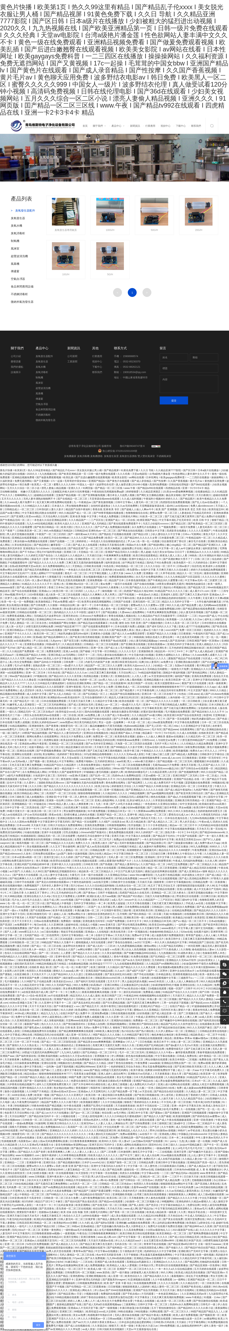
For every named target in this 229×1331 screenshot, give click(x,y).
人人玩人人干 (93, 591)
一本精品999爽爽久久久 (119, 1048)
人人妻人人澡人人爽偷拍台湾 (182, 981)
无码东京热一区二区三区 (128, 1244)
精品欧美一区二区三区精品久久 (96, 871)
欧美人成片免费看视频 (186, 1315)
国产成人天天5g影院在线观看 (154, 1318)
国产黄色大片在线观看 (26, 874)
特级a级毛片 (53, 644)
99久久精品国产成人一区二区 (75, 512)
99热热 (193, 555)
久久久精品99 (205, 985)
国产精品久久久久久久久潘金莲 (19, 679)
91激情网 (40, 1123)
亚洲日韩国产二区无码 (185, 775)
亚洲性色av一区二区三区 (102, 530)
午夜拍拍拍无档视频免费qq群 (108, 491)
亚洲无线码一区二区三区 (147, 601)
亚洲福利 (150, 857)
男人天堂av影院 (71, 757)
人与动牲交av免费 (165, 740)
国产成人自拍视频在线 (78, 1325)
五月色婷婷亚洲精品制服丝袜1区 (187, 647)
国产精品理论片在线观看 (68, 1119)
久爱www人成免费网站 (132, 612)
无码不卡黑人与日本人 (167, 743)
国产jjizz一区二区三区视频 (85, 1112)
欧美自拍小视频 (137, 988)
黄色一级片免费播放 (121, 1119)
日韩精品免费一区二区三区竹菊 (107, 850)
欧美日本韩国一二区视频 (184, 1059)
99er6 (52, 804)
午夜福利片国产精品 (204, 633)
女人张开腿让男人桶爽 (110, 906)
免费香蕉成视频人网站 (19, 615)
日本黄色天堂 (205, 786)
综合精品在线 (59, 548)
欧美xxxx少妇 (208, 1237)
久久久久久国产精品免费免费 (87, 537)
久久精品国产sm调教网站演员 (163, 963)
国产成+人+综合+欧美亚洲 (32, 995)
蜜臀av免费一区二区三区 (164, 512)
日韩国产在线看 (122, 601)
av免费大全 (167, 662)
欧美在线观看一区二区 (132, 701)
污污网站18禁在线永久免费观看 (91, 1158)
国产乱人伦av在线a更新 (205, 502)
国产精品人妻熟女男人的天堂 (113, 1219)
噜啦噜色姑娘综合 (196, 583)
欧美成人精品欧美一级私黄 (162, 1212)
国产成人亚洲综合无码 (81, 704)
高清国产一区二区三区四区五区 (85, 1126)
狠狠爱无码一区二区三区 (74, 725)
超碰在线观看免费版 (12, 669)
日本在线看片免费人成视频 (130, 626)
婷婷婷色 (81, 541)
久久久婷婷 (67, 857)
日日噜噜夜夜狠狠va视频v (46, 1233)
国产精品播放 (110, 612)
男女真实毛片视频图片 (72, 906)
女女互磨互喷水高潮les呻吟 (159, 1240)
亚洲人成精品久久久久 (209, 644)
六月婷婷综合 (200, 562)
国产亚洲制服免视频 (94, 495)
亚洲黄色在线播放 (34, 644)
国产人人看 (11, 931)
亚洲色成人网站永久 (81, 1290)
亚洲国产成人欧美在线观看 (110, 1261)
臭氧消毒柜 (18, 233)
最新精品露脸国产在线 (69, 1304)
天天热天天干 (39, 974)
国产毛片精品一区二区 (47, 779)
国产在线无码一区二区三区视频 (110, 1205)
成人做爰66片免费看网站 (153, 846)
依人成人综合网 (151, 1155)
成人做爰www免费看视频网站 (200, 1087)
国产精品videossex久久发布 (16, 853)
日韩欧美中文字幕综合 (212, 754)
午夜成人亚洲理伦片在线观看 (152, 1016)
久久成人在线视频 (187, 733)
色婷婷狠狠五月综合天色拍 (126, 1066)
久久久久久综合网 (168, 1283)
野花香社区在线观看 (188, 896)
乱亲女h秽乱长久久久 (139, 800)
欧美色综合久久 (134, 1276)
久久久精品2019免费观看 (152, 1215)
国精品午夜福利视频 (174, 672)
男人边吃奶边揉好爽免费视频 (168, 1222)
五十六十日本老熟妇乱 (155, 825)
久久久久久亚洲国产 (200, 530)
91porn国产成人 (208, 615)
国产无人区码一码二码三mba (162, 725)
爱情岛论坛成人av (179, 814)
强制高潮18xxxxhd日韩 (108, 977)
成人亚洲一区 (116, 1276)
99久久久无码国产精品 (59, 985)
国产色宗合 (152, 1205)
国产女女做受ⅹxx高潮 (107, 949)
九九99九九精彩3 (71, 1052)
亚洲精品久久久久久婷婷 (64, 1130)
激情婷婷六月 (205, 697)
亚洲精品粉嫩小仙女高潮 (132, 867)
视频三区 (14, 1098)
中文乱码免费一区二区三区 (119, 1126)
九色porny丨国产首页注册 (64, 640)
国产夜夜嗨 (52, 725)
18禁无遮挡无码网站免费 (40, 626)
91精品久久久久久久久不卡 (37, 583)
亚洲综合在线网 (26, 750)
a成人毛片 (118, 899)
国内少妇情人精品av (100, 853)
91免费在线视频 (140, 956)
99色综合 (95, 1009)
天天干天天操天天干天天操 (130, 999)
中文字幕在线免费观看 (187, 722)
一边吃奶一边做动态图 (189, 924)
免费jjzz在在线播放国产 (127, 839)
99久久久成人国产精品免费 (181, 605)
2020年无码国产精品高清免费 (91, 938)
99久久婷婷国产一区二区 (149, 832)
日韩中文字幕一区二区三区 (153, 1304)
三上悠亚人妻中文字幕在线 (67, 1070)
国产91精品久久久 (59, 1080)
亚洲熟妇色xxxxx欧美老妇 (41, 818)
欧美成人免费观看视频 (54, 1308)
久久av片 (120, 970)
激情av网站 (150, 945)
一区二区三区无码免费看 (73, 1240)
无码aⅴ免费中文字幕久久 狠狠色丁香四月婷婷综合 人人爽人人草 (119, 1027)
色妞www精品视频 (134, 725)
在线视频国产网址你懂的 (63, 622)
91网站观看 (156, 1311)
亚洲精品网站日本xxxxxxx (51, 619)
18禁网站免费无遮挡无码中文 (18, 860)
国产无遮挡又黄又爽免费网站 (51, 1183)
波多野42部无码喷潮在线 (103, 796)
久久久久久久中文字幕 (212, 1229)
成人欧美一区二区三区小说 (71, 729)
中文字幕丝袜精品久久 (173, 1205)
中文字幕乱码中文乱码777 (15, 573)
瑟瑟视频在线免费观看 (198, 782)
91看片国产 (82, 967)
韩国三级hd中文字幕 (186, 899)
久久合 (147, 619)
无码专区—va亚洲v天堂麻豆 (73, 775)
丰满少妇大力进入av (147, 1325)
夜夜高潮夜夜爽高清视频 (96, 992)
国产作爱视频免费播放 (49, 750)
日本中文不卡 (134, 921)
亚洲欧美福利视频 (48, 1056)
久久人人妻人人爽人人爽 (184, 1016)
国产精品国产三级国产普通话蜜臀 (92, 1190)
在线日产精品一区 (180, 1006)
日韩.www (193, 693)
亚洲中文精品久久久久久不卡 (145, 559)
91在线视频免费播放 (16, 928)
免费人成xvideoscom (202, 505)
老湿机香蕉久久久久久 (155, 1237)
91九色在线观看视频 (128, 779)
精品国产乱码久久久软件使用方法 (180, 1024)
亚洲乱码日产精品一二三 (154, 1006)
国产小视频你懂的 (153, 622)
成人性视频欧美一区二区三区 (127, 1059)
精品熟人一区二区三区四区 (126, 619)
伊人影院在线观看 (145, 1119)
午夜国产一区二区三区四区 (51, 534)
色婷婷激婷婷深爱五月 (210, 811)
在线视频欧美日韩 (194, 914)
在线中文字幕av (104, 935)
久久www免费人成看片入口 (207, 654)
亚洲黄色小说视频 (100, 633)
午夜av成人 (205, 821)
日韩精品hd (80, 530)
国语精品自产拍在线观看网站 (119, 1038)
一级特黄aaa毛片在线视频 (78, 1229)
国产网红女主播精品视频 (150, 495)
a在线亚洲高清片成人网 (35, 992)
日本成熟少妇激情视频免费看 (143, 757)
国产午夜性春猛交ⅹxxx (67, 1006)
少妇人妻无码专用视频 (191, 612)
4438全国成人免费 (22, 1095)
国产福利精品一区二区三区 (122, 1247)
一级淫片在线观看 (122, 583)
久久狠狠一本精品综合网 (62, 605)
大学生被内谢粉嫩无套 (209, 601)
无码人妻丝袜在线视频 (127, 1315)
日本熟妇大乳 (146, 1265)
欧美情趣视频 (181, 750)
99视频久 (79, 1311)
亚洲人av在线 (71, 651)
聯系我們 (196, 125)
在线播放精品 (203, 491)
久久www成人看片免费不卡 (19, 502)
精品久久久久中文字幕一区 (159, 548)
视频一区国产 (176, 988)
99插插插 (139, 637)
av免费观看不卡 (23, 924)
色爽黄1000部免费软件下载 (160, 1070)
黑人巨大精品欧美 (136, 821)
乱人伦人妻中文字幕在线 (54, 874)
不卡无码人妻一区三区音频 (176, 1102)
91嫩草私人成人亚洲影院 (21, 704)
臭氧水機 (16, 225)
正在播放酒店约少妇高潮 (135, 985)
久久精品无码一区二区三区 (201, 736)
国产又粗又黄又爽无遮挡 (97, 708)
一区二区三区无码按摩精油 (52, 704)
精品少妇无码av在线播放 (49, 630)
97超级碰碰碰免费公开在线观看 (209, 1006)
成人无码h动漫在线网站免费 (126, 1158)
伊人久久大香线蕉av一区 (92, 1318)
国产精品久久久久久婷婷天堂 (145, 587)
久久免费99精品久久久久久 (151, 658)
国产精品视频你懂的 (69, 1162)
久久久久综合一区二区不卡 (160, 566)
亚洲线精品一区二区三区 (14, 768)
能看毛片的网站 (99, 1212)
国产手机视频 (127, 594)
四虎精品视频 (91, 676)
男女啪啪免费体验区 (77, 505)
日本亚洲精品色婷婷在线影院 (170, 598)
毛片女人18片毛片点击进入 (27, 899)
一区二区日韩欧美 (190, 701)
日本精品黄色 (164, 974)
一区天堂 (85, 1176)
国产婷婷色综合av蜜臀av (206, 1116)
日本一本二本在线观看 (181, 1137)
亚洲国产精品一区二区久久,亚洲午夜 (117, 814)
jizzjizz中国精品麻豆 (191, 1144)
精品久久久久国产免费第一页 (203, 995)
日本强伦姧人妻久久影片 (50, 509)
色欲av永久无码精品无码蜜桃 (151, 669)
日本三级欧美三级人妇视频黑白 (27, 796)
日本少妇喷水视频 (37, 1173)
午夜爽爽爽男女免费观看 (118, 555)
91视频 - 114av (212, 1297)
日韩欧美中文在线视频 (123, 882)
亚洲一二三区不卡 (172, 1176)
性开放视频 (134, 825)
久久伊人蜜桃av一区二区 (170, 1031)
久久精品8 (113, 967)
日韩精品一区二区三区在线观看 (101, 644)
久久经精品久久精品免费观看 (197, 743)
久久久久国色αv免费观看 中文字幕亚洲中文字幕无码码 (40, 821)
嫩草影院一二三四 (61, 544)
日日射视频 (114, 1286)
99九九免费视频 (199, 846)
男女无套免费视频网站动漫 (158, 1066)
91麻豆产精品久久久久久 (75, 598)
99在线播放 (142, 1311)
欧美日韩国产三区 (112, 995)
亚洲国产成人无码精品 (94, 523)
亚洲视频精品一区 (22, 804)
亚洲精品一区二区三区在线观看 (66, 743)
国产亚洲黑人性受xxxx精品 (26, 516)
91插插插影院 (29, 835)
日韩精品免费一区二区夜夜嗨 (209, 882)
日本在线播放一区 (118, 1148)
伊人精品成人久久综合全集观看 (50, 1038)
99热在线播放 (126, 1311)
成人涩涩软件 (27, 690)
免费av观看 (204, 1063)
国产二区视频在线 (188, 1013)
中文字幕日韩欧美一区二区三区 (131, 853)
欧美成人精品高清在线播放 (190, 1272)
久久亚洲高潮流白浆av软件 (27, 1020)
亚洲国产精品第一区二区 (202, 1279)
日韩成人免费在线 (187, 1056)
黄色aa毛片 (200, 1208)
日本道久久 (58, 505)
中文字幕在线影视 (185, 1254)
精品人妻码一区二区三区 (166, 1286)
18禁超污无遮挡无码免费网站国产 (41, 1052)
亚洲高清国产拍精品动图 (100, 970)
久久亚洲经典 (56, 924)
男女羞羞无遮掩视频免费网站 (156, 1254)
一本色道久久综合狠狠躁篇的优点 (107, 541)
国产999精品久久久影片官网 (127, 747)
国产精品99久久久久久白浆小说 (196, 1308)
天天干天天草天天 (22, 921)
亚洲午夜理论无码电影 (88, 1279)
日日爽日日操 (209, 896)
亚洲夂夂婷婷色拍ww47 (45, 722)
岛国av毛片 (26, 779)
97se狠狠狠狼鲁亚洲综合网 (149, 1048)
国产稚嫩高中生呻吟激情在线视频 (179, 1020)
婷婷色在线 (60, 1098)
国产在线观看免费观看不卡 (98, 626)
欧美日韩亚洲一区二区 (178, 679)
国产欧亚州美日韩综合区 (190, 793)
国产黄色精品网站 (197, 672)
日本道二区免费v (110, 1137)
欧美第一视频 (42, 1095)
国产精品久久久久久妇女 (87, 953)
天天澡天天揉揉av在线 (101, 1240)
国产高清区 (6, 924)
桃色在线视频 (158, 796)
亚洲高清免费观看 (202, 676)
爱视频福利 (69, 1283)
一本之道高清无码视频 (187, 637)
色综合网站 (99, 1208)
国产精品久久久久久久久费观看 (138, 967)
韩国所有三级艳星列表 (103, 1087)
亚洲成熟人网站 (168, 1134)
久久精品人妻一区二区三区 (201, 1091)
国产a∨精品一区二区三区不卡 (190, 921)
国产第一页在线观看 (178, 718)
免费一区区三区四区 (190, 630)
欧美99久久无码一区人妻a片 (115, 1141)
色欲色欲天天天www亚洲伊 (15, 906)
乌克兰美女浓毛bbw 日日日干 (168, 552)
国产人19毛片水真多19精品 (125, 804)
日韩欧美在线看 (93, 566)
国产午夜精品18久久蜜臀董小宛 (165, 580)
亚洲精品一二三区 (14, 1162)
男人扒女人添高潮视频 (134, 949)
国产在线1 (142, 1126)
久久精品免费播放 (175, 1077)
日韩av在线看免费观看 (47, 921)
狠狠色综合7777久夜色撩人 (163, 949)
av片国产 (14, 871)
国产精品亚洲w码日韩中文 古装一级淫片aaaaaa (195, 1244)
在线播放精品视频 (78, 963)
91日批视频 (147, 768)
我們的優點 (17, 366)
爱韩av (187, 654)
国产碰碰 (85, 651)
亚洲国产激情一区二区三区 (122, 1162)
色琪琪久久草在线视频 (39, 970)
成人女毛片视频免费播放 (108, 1229)
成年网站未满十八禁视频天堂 (45, 576)
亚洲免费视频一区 (97, 580)
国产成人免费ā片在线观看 (211, 516)
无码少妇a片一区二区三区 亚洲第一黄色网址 (37, 1229)
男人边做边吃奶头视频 (134, 981)
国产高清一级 (37, 928)
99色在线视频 (74, 690)
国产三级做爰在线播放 (181, 843)
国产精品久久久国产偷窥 (158, 1116)
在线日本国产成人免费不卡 (75, 1013)
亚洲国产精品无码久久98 (21, 1237)
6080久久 (215, 846)
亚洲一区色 (97, 647)
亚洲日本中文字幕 (138, 1112)
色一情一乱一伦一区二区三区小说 (26, 903)
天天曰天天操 (167, 1290)
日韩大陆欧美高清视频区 (111, 1329)
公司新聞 (72, 356)
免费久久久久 (83, 843)
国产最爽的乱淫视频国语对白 (60, 871)
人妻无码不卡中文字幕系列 (15, 1233)
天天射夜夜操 (162, 1073)
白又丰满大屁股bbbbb (203, 967)
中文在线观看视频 (167, 878)
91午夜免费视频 (97, 811)
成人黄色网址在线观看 (59, 928)
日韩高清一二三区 (187, 615)
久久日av (197, 619)
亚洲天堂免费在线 (195, 1219)
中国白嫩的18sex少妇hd (50, 1261)
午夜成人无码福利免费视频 (188, 860)
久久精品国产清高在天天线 (141, 818)
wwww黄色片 (169, 928)
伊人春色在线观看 (156, 1197)
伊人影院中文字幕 (213, 796)
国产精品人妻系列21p (127, 864)
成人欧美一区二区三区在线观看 (63, 594)
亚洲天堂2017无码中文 (102, 1144)
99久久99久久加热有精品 (182, 811)
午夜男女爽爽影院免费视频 (162, 612)
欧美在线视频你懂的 (11, 885)
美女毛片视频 (9, 828)
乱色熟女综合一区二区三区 (131, 885)
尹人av (132, 541)
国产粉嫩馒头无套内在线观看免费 (85, 782)
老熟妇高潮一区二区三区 (47, 665)
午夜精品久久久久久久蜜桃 (156, 750)
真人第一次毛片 (15, 626)
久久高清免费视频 (134, 1229)
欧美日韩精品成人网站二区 (29, 793)
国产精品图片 (188, 498)
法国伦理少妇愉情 (51, 988)
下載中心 (181, 125)
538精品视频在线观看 (67, 1297)
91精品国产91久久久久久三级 (171, 591)
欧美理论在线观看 (60, 860)
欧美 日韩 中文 (201, 520)
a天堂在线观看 (39, 718)
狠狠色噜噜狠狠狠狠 (89, 793)
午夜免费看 (141, 1063)
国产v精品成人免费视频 (184, 754)
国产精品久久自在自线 (85, 956)
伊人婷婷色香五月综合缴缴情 (91, 828)
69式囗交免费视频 (177, 864)
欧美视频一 (173, 619)
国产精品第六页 (197, 587)
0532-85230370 (131, 361)
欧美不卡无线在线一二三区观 (153, 1105)
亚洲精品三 (191, 1031)
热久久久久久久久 (51, 1024)
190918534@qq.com (134, 372)
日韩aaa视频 (114, 1318)
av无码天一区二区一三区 (84, 1183)
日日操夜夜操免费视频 (27, 1063)
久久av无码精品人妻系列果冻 (183, 1190)
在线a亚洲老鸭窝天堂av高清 (25, 566)
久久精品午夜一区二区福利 (186, 857)
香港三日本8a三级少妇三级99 (65, 587)
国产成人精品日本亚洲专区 (32, 587)
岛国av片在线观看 (185, 665)
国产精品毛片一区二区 (27, 701)
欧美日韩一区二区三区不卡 (47, 811)
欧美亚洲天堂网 (9, 1009)
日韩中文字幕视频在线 (179, 882)
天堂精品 (77, 566)
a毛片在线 (161, 1137)
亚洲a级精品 (88, 1226)
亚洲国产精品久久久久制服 (162, 633)
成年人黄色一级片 (214, 1325)
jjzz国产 (61, 853)
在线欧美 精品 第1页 (40, 967)
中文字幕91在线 (126, 598)
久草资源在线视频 (163, 800)
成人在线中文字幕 (37, 693)
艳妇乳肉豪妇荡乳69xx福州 (73, 633)
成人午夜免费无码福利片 (26, 1102)
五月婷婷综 (158, 960)
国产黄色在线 (70, 679)
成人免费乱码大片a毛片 (143, 1084)
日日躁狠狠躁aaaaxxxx (91, 1048)
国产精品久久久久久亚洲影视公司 (45, 669)
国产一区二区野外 (158, 970)
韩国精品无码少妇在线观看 (49, 1034)
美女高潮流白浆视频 (17, 605)
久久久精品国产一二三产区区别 (86, 520)
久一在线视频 (188, 1109)
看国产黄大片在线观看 (194, 683)
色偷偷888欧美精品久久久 (164, 931)
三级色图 (144, 977)
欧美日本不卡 (162, 1041)
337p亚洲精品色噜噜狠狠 (98, 754)
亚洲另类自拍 (71, 615)
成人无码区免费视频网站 (190, 1126)
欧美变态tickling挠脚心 (162, 924)
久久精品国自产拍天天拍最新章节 (157, 615)
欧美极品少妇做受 (183, 917)
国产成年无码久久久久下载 (162, 626)
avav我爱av (66, 722)
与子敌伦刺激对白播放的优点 (57, 1045)
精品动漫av (31, 1073)
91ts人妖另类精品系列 (27, 988)
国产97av (122, 988)
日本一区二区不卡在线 (27, 1041)
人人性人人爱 (139, 676)
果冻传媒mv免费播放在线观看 (31, 541)
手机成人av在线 (195, 903)
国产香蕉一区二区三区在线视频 (127, 1212)
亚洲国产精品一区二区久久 (133, 608)
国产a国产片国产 (136, 970)
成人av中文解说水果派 (188, 548)
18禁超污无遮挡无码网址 (115, 1070)
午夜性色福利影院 (81, 882)
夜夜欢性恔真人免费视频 (207, 1009)
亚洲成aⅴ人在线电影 (97, 931)
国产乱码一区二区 (100, 775)
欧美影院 (200, 917)
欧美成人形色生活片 (214, 1105)
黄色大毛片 (209, 534)
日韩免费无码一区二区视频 (80, 1272)
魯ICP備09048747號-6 (132, 446)
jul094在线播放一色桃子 (96, 1215)
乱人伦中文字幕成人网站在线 (16, 1034)
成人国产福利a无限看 (103, 1222)
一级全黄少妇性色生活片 (150, 938)
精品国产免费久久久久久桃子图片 (60, 1102)
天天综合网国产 (18, 1116)
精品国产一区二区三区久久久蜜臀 (104, 665)
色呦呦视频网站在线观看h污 (155, 995)
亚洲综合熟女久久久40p (37, 896)
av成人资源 (89, 1329)
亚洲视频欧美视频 (122, 1194)
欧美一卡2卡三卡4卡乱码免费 (177, 1187)
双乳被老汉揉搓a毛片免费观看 (115, 1080)
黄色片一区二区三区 (76, 573)
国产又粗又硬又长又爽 (198, 1048)
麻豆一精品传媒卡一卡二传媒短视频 (74, 768)
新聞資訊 (135, 125)
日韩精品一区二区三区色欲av (115, 1183)
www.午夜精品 (194, 1297)
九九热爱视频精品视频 (130, 945)
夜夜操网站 (221, 1308)
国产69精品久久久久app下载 (62, 1194)
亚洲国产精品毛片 (64, 999)
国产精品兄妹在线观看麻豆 (93, 622)
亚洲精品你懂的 (50, 1009)
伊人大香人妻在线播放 (63, 889)
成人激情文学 (220, 1201)
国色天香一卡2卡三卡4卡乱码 (181, 832)
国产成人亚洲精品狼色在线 (212, 729)
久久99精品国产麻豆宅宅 (136, 1034)
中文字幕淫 (138, 1219)
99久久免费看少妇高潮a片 (88, 985)
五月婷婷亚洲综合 (105, 761)
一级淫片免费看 (187, 527)
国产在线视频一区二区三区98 (80, 630)
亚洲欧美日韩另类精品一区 (190, 800)
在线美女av (118, 821)
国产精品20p (146, 1208)
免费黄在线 (205, 1059)
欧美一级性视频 (205, 1254)
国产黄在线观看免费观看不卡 (124, 523)
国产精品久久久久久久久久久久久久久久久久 (69, 786)
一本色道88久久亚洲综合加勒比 (160, 804)
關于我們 (98, 125)
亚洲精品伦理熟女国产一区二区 (179, 1063)
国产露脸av (156, 1112)
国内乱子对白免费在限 (159, 562)
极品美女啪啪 (173, 495)
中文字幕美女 (142, 1297)
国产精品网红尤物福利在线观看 (202, 1261)
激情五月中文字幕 (143, 1151)
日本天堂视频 (8, 619)
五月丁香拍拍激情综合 (164, 1308)
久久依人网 (211, 860)
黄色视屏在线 (221, 956)
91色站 (182, 693)
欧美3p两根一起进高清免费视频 (61, 878)
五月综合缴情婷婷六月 (95, 697)
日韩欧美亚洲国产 (51, 977)
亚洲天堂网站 (71, 1237)
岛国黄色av (25, 1141)
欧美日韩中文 (173, 938)
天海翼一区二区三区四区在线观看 (134, 743)
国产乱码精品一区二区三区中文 (100, 1052)
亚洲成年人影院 (170, 594)
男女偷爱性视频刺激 (74, 811)
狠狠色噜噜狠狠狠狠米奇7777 (168, 686)
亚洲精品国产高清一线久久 (202, 1162)
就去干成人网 (52, 899)
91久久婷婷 (67, 1009)
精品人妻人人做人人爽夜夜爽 (72, 804)
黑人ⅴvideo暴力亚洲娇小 (141, 761)
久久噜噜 (186, 949)
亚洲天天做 (118, 835)
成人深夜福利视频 (54, 1020)
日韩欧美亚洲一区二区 (29, 530)
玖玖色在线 (54, 672)
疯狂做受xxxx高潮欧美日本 (78, 977)
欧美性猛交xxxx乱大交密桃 (101, 1311)
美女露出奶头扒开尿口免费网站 (81, 608)
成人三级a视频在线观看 (211, 1194)
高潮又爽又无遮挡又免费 (107, 1045)
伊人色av (99, 1290)
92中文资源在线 (189, 804)
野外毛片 (21, 594)
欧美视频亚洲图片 (90, 1102)
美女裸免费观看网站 (74, 988)
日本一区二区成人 (209, 775)
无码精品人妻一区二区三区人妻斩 (95, 999)
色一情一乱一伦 (96, 729)
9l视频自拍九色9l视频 (70, 1063)
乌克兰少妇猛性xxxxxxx (156, 523)
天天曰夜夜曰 (204, 495)
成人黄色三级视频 (118, 1084)
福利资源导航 (210, 548)
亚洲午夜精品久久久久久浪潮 (35, 1087)
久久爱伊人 (30, 782)
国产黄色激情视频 (103, 502)
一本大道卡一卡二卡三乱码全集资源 (54, 1205)
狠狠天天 (114, 1325)
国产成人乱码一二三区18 (102, 945)
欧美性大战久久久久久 (67, 523)
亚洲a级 (37, 637)
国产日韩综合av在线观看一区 (197, 768)
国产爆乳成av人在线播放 (38, 1027)
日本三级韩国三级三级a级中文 (169, 1123)
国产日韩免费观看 (140, 1123)
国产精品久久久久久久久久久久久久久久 (64, 1134)
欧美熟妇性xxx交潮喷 (66, 1222)
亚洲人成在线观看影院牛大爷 (53, 1137)
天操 (165, 914)
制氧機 (15, 240)
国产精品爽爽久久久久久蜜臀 (25, 878)
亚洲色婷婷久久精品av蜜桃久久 (194, 1201)
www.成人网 (131, 1208)
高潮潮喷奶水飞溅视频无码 (142, 850)
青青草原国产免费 (29, 977)
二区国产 (91, 906)
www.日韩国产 (47, 1304)
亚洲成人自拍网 (97, 1024)
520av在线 (186, 931)
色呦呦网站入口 (24, 495)
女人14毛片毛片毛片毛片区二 (189, 1148)
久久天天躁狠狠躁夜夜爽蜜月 (97, 878)
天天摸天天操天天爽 (79, 701)
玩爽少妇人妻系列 (149, 662)
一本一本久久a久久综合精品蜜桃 (174, 1268)
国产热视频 (106, 864)
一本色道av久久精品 (147, 594)
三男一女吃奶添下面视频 (175, 1002)
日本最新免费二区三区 (172, 537)
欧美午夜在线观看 (63, 910)
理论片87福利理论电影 (49, 552)
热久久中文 (20, 747)
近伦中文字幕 (15, 782)
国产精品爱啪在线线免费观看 (199, 608)
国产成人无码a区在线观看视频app (102, 1304)
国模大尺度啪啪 (18, 1126)
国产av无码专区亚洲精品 (100, 743)
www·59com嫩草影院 (142, 874)
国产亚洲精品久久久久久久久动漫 (145, 789)
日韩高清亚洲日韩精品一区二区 (34, 1222)
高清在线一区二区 (29, 1009)
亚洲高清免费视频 (95, 825)
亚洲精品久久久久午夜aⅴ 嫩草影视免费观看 (171, 1052)
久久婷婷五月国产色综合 (40, 555)
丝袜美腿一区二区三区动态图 (49, 1300)
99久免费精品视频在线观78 (90, 1247)
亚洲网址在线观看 (22, 754)
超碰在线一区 (132, 1169)
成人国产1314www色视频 (214, 693)
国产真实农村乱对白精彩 (119, 974)
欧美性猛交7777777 (101, 963)
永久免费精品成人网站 (35, 772)
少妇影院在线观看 (17, 1176)
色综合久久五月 (72, 1215)
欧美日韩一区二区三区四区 (68, 591)
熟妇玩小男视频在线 (175, 587)
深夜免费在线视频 (195, 747)
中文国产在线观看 (187, 835)
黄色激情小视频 (70, 779)
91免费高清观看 (73, 576)
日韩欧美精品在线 (63, 839)
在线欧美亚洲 (206, 733)
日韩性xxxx (148, 740)
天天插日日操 (94, 555)
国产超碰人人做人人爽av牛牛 (138, 509)
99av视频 (9, 594)
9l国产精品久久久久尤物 (106, 1034)
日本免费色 (58, 569)
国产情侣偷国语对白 (74, 1024)
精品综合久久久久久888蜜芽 (175, 850)
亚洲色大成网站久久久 (168, 654)
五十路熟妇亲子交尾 (131, 1251)
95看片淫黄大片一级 (18, 811)
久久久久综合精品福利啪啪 (100, 885)
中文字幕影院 (8, 1048)
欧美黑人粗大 (100, 843)
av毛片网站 (120, 1112)
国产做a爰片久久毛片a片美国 (182, 1045)
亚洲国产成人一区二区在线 (120, 520)
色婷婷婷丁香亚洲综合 (70, 754)
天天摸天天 (179, 995)
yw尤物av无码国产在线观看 (148, 1141)
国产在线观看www (40, 910)
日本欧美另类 (91, 864)
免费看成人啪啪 (152, 992)
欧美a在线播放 (126, 1098)
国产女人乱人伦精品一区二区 (65, 693)
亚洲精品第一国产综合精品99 (137, 1137)
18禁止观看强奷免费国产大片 (115, 860)
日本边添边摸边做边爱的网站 (135, 1322)
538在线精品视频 (24, 1183)
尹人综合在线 (41, 640)
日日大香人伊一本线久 (34, 949)
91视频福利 (176, 914)
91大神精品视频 (13, 896)
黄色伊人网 (15, 889)
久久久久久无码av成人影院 (129, 754)
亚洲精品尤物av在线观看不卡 (150, 1258)
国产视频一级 (37, 761)
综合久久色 (128, 1045)
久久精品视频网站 (49, 598)
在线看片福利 (201, 931)
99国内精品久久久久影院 (14, 956)
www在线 (85, 779)
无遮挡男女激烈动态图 (120, 1297)
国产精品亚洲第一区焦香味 (205, 1265)
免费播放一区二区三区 (145, 1020)
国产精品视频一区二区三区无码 (175, 761)
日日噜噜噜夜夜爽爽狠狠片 (103, 1233)
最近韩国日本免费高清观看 (117, 1095)
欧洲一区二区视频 (117, 559)
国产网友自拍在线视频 (130, 530)
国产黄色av (89, 892)
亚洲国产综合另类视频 (146, 1290)
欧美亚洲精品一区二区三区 (172, 1233)
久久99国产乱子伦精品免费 (36, 981)
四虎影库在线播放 (177, 530)
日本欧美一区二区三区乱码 (37, 1119)
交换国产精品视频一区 (69, 495)
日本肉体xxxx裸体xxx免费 (104, 807)
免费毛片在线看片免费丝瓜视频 (165, 1226)
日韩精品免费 (146, 1162)
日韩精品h (158, 906)
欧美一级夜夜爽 (218, 683)
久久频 (141, 1087)
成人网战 (58, 960)
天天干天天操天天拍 (40, 1006)
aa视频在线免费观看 (139, 1222)
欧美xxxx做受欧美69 (172, 747)
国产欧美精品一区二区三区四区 (206, 523)
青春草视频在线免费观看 (211, 1052)
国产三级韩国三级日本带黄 (162, 807)
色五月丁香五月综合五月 (162, 885)
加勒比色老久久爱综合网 (159, 637)
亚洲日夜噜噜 (88, 1237)
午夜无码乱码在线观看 (19, 1219)
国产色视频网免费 (189, 772)
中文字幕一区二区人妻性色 (72, 796)
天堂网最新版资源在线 (152, 505)
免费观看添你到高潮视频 (37, 839)
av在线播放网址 (23, 640)
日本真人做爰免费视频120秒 (165, 608)
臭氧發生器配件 (50, 157)
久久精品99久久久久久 (115, 793)
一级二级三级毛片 (10, 733)
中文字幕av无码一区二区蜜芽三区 (204, 580)
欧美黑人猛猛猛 (117, 903)
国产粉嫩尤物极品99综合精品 (140, 953)
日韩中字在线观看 (24, 882)
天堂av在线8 (151, 747)
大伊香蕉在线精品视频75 (21, 1084)
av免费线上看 (93, 715)
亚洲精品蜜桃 (37, 800)
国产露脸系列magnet (114, 1279)
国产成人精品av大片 (200, 1166)
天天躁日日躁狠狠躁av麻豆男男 (103, 658)
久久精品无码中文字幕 (32, 985)
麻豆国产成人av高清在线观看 (93, 846)
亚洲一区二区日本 (36, 672)
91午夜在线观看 (73, 1105)
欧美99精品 (182, 1034)
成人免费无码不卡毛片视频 (168, 782)
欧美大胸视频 (113, 548)
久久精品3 (52, 1311)
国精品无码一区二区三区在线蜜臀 (57, 835)
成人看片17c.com (200, 591)
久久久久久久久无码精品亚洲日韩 (98, 1130)
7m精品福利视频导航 (150, 672)
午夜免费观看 (200, 850)
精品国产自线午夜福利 (78, 509)
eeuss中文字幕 (147, 878)
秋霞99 (207, 715)
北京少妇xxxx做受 (21, 1038)
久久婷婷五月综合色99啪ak (54, 537)
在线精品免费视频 (182, 910)
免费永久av (196, 750)
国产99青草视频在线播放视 (108, 512)
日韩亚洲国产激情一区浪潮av (203, 640)
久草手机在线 (168, 573)
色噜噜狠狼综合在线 (137, 512)
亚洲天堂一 (103, 1066)
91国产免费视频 (116, 921)
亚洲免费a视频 (100, 1013)
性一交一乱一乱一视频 (214, 637)
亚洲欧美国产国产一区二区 (117, 637)
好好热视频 (143, 1013)
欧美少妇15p (102, 786)
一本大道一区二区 (135, 722)
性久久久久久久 (85, 527)
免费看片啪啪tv (85, 761)
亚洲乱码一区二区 (150, 1176)
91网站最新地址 (90, 640)
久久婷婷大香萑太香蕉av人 (102, 1322)
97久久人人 (211, 750)
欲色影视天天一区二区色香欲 (16, 686)
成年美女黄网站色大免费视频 (46, 1272)
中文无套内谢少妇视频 (141, 654)
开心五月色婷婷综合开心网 (66, 892)
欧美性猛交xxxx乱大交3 (69, 711)
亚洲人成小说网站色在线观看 (174, 1084)
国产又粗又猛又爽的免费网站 (180, 708)
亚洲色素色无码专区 (94, 921)
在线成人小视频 (89, 924)
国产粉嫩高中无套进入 (201, 1151)
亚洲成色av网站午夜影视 (33, 743)
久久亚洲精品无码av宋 (194, 1293)
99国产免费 (75, 1077)
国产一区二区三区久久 (176, 1311)
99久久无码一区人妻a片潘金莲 (34, 580)
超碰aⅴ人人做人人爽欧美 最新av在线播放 (160, 736)
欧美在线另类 (118, 931)
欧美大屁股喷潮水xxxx (167, 683)
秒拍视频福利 (22, 1105)
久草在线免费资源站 (89, 764)
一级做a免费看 (162, 1148)
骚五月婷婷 (23, 945)
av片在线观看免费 (58, 995)
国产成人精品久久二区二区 (163, 821)
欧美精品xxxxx (142, 729)
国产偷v (46, 1070)
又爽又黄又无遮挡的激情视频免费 (85, 562)
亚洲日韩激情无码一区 (39, 914)
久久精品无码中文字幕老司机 (196, 1258)
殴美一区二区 (8, 750)
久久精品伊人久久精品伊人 (70, 555)
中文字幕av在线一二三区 (155, 1173)
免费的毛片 (150, 1158)
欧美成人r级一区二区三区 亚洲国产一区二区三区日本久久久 (121, 1268)
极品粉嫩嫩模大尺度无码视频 (106, 725)
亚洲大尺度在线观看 (94, 1109)
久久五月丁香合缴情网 (63, 846)
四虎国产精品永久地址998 (138, 591)
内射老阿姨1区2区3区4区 (46, 757)
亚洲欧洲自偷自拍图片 (188, 662)
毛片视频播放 (12, 981)
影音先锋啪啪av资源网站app (72, 1144)
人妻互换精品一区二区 (78, 1169)
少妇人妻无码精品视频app (143, 640)
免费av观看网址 (129, 1134)
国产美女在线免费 (173, 1219)
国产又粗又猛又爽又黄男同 (180, 516)
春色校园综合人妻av (203, 949)
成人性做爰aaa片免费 (136, 889)
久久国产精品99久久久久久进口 (66, 974)
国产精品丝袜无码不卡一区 (44, 1116)
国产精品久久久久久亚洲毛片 (67, 1095)
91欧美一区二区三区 (151, 516)
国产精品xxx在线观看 (111, 1201)
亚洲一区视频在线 (114, 789)
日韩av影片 (183, 566)
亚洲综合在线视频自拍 (96, 733)
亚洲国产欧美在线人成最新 (196, 1286)
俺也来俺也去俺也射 (162, 1034)
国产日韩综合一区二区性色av (136, 1180)
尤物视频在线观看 (202, 1180)
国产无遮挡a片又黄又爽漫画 (30, 1169)
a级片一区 (74, 601)
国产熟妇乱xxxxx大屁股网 (205, 1002)
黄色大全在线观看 (106, 867)
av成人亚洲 (206, 1016)
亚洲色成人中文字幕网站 (61, 761)
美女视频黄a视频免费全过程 (173, 967)
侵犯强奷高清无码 (24, 963)
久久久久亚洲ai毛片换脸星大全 (36, 1144)
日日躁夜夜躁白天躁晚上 (173, 1166)
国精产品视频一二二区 (62, 541)
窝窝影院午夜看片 (27, 1212)
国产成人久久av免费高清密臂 (128, 633)
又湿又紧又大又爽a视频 (215, 598)
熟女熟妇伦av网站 (64, 1087)
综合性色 (197, 566)
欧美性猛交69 (216, 509)
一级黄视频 (69, 1233)
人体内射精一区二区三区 (182, 697)
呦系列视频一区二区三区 (31, 843)
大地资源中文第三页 (44, 775)
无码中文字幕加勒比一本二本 (90, 903)
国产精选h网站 (156, 544)
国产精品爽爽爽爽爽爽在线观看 (76, 1031)
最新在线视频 (212, 573)
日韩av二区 (64, 1226)
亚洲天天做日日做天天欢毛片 (23, 1215)
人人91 (148, 782)
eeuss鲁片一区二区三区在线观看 (54, 938)
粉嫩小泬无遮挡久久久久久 (36, 491)
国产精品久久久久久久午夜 (183, 1197)
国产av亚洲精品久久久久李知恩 (63, 1329)
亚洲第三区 (70, 552)
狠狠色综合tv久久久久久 (55, 1290)
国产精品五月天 (91, 1006)
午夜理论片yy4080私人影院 (16, 1205)
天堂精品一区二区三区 (91, 552)
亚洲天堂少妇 (51, 857)
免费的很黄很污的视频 (29, 1048)
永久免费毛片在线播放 (144, 527)
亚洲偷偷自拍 (83, 1045)
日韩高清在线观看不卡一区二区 (64, 708)
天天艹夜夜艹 (8, 530)
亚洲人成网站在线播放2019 (132, 1144)
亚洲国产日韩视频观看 (194, 1112)
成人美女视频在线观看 (124, 1215)
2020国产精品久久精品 (32, 1077)
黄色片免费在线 (114, 889)
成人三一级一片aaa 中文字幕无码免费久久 (201, 1070)
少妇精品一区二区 (163, 665)
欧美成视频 (33, 1190)
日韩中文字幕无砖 (14, 917)
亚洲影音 (51, 796)
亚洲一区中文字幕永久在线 (58, 559)
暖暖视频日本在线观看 (207, 761)
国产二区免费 (109, 1151)
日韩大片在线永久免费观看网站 (65, 825)
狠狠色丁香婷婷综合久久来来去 (142, 1102)
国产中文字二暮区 (130, 1155)
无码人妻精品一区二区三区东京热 (28, 622)
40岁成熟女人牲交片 (193, 874)
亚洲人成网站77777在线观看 (47, 573)
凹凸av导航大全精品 (112, 818)
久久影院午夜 (142, 1109)
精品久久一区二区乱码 (190, 573)
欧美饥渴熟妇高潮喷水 (152, 1190)
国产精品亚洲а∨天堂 (70, 1293)
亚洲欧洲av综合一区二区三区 (82, 583)
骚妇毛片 (79, 658)
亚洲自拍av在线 (218, 850)
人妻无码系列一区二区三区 (212, 527)
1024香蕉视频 (36, 594)
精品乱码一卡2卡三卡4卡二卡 (171, 651)
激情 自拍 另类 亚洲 (130, 622)
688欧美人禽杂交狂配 (107, 1031)
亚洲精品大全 (163, 910)
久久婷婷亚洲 (155, 828)
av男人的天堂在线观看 (59, 1251)
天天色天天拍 (115, 1208)
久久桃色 (26, 871)
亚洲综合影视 (49, 1063)
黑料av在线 (147, 1169)
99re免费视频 (167, 1325)
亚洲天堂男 (180, 1151)
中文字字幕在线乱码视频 (112, 757)
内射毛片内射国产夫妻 (98, 662)
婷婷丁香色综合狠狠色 (120, 942)
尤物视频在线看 (164, 1169)
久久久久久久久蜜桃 (213, 576)
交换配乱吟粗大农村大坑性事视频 (71, 491)
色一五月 (210, 1126)
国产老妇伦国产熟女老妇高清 (81, 1201)
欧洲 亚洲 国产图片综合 (76, 1166)
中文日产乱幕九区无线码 (129, 871)
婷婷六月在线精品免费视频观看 (208, 569)
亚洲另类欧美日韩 (143, 910)
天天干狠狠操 (131, 1254)
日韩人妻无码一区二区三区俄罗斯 (77, 1219)
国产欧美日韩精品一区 (47, 527)
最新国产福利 (32, 1024)
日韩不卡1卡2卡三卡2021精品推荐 (204, 988)
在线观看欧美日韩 (210, 1024)
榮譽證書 (16, 361)
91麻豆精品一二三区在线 (79, 1261)
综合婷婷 (217, 559)
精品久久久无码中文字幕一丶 (178, 601)
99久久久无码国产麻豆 (200, 1027)
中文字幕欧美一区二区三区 (27, 740)
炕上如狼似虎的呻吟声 (189, 1325)
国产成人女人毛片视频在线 (120, 647)
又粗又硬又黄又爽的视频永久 (168, 903)
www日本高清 (157, 981)
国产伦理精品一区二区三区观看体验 (86, 1286)
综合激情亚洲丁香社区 (174, 541)
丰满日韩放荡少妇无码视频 (134, 1308)
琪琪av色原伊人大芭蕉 (96, 1119)
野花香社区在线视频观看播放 (172, 1265)
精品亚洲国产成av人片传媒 (125, 733)
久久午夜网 (194, 598)
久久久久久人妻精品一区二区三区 (70, 850)
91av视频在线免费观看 (174, 1155)
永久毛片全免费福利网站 (150, 576)
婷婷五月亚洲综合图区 (22, 938)
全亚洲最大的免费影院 (213, 1045)
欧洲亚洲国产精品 (147, 520)
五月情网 (122, 914)
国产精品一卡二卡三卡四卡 (80, 960)
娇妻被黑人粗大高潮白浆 (145, 1272)
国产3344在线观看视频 (119, 1290)
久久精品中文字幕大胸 (105, 701)
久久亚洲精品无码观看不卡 (59, 1279)
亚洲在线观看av (156, 644)
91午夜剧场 (201, 704)
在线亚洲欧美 (22, 974)
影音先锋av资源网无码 (120, 1109)
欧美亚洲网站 (83, 1205)
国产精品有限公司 (156, 843)
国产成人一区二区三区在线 (46, 945)
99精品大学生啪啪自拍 (78, 1180)
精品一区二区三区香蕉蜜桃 (162, 867)
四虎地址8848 (56, 1169)
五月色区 (206, 1190)
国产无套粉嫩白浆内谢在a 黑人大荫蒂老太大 (122, 1226)
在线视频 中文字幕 (216, 903)
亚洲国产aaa (7, 1056)
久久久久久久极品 (78, 1098)
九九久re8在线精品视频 (40, 523)
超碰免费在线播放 (97, 669)
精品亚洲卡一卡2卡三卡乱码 (34, 828)
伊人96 (210, 885)
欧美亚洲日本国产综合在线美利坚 (183, 715)
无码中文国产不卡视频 (52, 1286)
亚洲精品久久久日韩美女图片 (207, 669)
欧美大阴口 (67, 527)
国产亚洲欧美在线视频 (133, 644)
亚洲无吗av (87, 1123)
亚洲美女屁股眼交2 (62, 828)
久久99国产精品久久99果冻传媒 (151, 786)
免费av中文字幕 (141, 935)
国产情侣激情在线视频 (206, 1300)
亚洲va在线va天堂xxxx (64, 1091)
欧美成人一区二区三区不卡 (71, 1268)
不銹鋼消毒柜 (19, 294)
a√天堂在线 (146, 1091)
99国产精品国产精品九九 (205, 1311)
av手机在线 (194, 1130)
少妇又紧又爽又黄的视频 (103, 672)
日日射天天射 (191, 1176)
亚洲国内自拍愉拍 (121, 1020)
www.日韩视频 (37, 1176)
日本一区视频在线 (138, 931)
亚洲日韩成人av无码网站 (62, 654)
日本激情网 (124, 1151)
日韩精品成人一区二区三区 (19, 509)
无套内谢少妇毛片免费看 (165, 1109)
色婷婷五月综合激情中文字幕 (93, 835)
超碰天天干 (94, 612)
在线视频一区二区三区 (103, 598)
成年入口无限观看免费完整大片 (54, 1084)
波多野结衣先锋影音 (74, 945)
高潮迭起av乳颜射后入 (139, 1261)
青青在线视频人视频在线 (122, 615)
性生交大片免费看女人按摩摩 (69, 896)
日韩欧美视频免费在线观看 (157, 779)
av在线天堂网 (101, 882)
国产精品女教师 (118, 828)
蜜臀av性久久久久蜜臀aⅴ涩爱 (148, 605)
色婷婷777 (108, 764)
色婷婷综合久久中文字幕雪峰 (160, 1251)
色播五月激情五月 (51, 1215)
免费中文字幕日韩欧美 (28, 1016)
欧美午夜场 (137, 1070)
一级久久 (12, 711)
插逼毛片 (36, 559)
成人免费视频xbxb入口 (53, 1126)
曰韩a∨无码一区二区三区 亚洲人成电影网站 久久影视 (96, 800)
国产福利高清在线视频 (212, 1020)
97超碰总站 (40, 804)
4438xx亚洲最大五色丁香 (23, 1002)
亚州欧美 (49, 647)
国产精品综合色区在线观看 (169, 1091)
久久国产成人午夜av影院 (116, 715)
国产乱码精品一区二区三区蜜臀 (168, 956)
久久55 (124, 587)
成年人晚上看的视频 (131, 679)
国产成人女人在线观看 (85, 544)
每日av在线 (40, 924)
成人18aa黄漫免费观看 (160, 722)
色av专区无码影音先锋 (109, 1254)
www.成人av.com (171, 757)
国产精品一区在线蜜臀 (84, 821)
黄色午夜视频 (121, 956)
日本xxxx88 (23, 825)
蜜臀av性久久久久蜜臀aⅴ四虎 (44, 1166)
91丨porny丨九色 (174, 1141)
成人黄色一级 (108, 608)
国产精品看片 (127, 690)
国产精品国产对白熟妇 (130, 896)
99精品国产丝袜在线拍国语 (96, 718)
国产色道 (222, 718)
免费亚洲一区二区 (103, 736)
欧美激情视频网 (182, 1116)
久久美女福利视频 (112, 953)
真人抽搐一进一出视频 (198, 1141)
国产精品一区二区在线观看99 (110, 683)
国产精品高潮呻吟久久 (56, 637)
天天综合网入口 (127, 672)
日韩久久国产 (75, 619)
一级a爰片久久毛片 (131, 704)
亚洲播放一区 (151, 573)
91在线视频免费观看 (145, 1283)
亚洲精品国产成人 (128, 1176)
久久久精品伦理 (189, 1283)
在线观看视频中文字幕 (164, 977)
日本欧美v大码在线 (164, 1322)
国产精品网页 (135, 782)
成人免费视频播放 (95, 1265)
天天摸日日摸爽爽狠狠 (122, 938)
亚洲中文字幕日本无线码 (14, 608)
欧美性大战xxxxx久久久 (138, 665)
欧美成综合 (158, 619)
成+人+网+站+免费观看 (106, 1180)
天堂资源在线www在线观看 (104, 498)
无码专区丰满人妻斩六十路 (176, 1009)
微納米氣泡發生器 (22, 301)
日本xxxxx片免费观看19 (93, 615)
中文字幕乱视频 (98, 573)
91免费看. (212, 740)
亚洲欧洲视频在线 (96, 1276)
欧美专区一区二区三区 (200, 956)
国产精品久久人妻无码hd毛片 (65, 733)
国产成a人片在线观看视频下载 (185, 796)
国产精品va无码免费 (74, 750)
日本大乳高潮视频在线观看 (148, 1077)
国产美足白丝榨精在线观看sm (53, 882)
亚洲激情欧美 (146, 651)
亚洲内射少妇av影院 (114, 569)
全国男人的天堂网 (14, 970)
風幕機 (15, 263)
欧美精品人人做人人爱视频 (122, 1265)
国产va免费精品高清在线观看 (59, 1187)
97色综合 (34, 1126)
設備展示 (16, 372)
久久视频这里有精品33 (49, 1237)
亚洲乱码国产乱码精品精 (150, 1045)
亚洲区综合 (49, 1162)
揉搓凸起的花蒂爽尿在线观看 (161, 871)
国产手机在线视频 (144, 974)
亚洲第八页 (107, 676)
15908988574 (130, 356)
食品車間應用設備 (22, 286)
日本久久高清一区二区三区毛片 (182, 622)
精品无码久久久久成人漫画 (85, 995)
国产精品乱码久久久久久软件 (210, 910)
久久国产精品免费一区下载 (123, 1091)
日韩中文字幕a (123, 502)
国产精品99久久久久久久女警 (141, 537)
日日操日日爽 (158, 853)
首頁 (85, 125)
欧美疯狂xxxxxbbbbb (41, 768)
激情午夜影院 (8, 580)
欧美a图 (5, 1038)
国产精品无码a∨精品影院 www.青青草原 (193, 1173)
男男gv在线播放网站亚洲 (70, 1265)
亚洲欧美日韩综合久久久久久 (63, 1123)
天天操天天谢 (39, 825)
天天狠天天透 (102, 747)
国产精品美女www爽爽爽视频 (94, 1041)
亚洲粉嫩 (121, 1222)
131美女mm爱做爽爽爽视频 (178, 491)
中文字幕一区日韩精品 (105, 651)
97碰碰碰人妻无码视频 (96, 772)
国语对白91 (155, 1144)
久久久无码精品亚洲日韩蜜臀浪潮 (153, 860)
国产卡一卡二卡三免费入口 (65, 992)
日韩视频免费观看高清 (90, 1283)
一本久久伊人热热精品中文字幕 (170, 942)
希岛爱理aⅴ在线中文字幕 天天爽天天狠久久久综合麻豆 (158, 569)
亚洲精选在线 (122, 676)
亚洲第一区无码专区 (210, 757)
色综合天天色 (220, 676)
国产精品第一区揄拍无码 (101, 988)
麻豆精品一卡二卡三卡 (153, 718)
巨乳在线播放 (71, 832)
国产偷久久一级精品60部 (214, 1013)
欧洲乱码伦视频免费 (45, 1219)
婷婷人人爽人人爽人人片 (82, 1300)
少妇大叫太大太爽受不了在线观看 (45, 1180)
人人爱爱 (66, 953)
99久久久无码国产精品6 (57, 789)
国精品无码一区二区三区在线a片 (36, 711)
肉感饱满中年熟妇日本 (100, 1315)
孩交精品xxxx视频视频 (153, 697)
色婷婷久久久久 (213, 630)
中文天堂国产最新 (198, 690)
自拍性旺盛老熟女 (101, 505)
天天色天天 (203, 828)
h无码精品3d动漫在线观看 (213, 825)
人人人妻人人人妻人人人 (86, 1151)
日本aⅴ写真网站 (192, 534)
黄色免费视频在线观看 (121, 832)
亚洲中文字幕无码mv (54, 867)
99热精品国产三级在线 (201, 942)
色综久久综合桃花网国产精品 (20, 953)
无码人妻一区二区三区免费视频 (126, 857)
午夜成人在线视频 (145, 1300)
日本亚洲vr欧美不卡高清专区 (25, 1197)
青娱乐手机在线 (197, 1212)
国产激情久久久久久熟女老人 (23, 1045)
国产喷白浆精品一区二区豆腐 (145, 914)
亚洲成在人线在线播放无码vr (85, 1038)
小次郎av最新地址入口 (158, 1229)
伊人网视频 (117, 1056)
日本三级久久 (171, 1144)
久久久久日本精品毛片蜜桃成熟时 (46, 683)
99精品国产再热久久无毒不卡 (57, 942)
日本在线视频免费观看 (54, 701)
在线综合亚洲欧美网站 (79, 683)
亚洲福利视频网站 (117, 1024)
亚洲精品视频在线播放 (70, 818)
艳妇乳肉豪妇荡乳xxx (204, 718)
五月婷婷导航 (89, 757)
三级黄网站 (129, 1304)
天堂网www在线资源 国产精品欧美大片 (88, 1020)
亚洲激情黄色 (37, 725)
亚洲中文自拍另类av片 (27, 867)
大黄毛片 (74, 874)
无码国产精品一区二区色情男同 (42, 935)
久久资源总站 (100, 1325)
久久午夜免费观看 (162, 1279)
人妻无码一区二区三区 (146, 502)
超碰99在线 (72, 924)
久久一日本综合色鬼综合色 (173, 818)
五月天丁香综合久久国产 (62, 949)
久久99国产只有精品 (38, 1091)
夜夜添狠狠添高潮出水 (97, 619)
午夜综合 (82, 1233)
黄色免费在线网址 (116, 782)
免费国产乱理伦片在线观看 (98, 1105)
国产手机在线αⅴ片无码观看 (138, 1293)
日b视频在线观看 (157, 988)
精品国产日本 (117, 580)
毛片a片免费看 (22, 665)
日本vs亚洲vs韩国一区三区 (27, 857)
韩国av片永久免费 (136, 544)
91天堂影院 (82, 1173)
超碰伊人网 (117, 772)
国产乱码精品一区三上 (95, 693)
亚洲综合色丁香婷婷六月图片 (192, 1095)
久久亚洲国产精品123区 (42, 1226)
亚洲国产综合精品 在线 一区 (190, 779)
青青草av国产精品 (83, 1251)
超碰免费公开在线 (132, 548)
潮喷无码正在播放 (178, 846)
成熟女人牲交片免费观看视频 (208, 1084)
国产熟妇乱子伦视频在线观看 (115, 534)
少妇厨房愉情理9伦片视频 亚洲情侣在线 (173, 985)
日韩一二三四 (95, 917)
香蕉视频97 (82, 1087)
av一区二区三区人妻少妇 (15, 697)
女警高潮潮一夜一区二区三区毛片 (93, 839)
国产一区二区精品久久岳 (204, 864)
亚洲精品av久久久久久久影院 (203, 552)
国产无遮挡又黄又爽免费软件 (143, 1002)
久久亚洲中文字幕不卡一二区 (55, 1002)
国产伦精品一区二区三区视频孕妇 (67, 917)
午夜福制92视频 (100, 1059)
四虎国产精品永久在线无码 (134, 892)
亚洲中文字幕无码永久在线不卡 (108, 1166)
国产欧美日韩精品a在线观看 (99, 1077)
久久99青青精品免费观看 (72, 1155)
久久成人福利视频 (132, 498)
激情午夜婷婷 (49, 1155)
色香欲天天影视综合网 (112, 544)
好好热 (37, 754)
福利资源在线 (113, 562)
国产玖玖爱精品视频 (114, 1002)
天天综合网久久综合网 (55, 516)
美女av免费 (79, 1315)
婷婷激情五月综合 (121, 786)
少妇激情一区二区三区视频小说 (142, 1201)
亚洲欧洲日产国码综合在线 (144, 1024)
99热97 (182, 1130)
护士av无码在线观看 (36, 814)
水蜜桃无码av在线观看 (159, 917)
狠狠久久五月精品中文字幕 (117, 1009)
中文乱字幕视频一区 (210, 1197)
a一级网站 (180, 1279)
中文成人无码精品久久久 (199, 1215)
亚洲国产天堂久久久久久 (63, 1318)
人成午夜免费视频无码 (93, 1197)
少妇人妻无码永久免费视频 (180, 906)
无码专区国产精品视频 (27, 1070)
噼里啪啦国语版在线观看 (191, 885)
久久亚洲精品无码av (116, 874)
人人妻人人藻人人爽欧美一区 (60, 1048)
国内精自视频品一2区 (42, 956)
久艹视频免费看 (168, 527)
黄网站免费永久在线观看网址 (43, 736)
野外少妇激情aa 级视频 (163, 1130)
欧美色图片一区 (183, 562)
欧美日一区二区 (114, 537)
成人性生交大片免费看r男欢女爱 (115, 1300)
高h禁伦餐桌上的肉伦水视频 (80, 814)
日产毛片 (154, 1126)
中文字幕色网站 (197, 1322)
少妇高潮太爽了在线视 (76, 807)
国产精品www (170, 729)
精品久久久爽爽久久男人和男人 (100, 594)
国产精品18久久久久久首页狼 (65, 676)
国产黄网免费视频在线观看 (204, 1233)
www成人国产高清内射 (173, 640)
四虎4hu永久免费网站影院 (127, 775)
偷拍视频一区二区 (112, 591)
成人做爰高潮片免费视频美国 (167, 935)
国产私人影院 (137, 1205)
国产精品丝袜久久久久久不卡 (208, 711)
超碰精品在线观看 (44, 495)
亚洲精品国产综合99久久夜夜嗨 (101, 587)
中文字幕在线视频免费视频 (180, 828)
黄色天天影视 (189, 764)
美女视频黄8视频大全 (95, 576)
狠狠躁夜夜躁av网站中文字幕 (177, 1183)
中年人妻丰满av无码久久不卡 (212, 1137)
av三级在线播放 (50, 931)
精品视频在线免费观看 (13, 693)
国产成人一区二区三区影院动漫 (59, 1041)
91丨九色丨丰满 (100, 804)
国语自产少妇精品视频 (57, 1148)
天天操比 (181, 1322)
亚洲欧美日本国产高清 (189, 1240)
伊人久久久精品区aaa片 (128, 1240)
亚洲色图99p (77, 1276)
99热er (75, 1226)
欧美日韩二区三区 (117, 1197)
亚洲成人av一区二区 (106, 704)
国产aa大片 (79, 1322)
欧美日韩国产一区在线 (140, 683)
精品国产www (35, 658)
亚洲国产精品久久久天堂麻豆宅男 (141, 928)
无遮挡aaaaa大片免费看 (166, 764)
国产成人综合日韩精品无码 (184, 1237)
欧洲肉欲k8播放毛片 (136, 772)
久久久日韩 (35, 786)
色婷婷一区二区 (89, 679)
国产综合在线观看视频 (24, 591)
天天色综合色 (175, 1215)
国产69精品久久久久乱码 (60, 843)
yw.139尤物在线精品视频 (210, 1187)
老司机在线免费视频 (126, 878)
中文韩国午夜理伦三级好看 (116, 910)
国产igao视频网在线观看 (160, 793)
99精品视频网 (137, 793)
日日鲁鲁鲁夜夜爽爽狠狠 (84, 1141)
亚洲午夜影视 (74, 686)
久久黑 (182, 1212)
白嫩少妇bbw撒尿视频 (133, 807)
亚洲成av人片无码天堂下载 (83, 1308)
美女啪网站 (49, 754)
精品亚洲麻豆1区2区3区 (79, 747)
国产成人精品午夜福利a (178, 789)
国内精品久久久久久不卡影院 (70, 612)
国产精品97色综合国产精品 (200, 1247)
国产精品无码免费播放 (37, 569)
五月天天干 (114, 981)
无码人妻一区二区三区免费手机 (36, 729)
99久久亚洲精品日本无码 (158, 921)
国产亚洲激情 (172, 1112)
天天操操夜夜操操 (125, 1105)
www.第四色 (104, 1272)
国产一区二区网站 (51, 807)
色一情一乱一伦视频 (148, 541)
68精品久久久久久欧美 (215, 857)
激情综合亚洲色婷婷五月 (102, 914)
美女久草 (177, 1073)
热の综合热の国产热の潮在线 (137, 1031)
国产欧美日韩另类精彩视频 (85, 637)
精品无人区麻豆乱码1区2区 (124, 697)
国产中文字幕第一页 (129, 1237)
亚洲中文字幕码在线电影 (207, 679)
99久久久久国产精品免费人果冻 (117, 630)
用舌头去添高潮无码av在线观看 (42, 715)
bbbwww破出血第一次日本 (188, 1318)
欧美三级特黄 (98, 967)
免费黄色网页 (54, 651)
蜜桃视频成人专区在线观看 (91, 942)
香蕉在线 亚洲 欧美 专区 (106, 509)
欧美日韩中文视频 (204, 807)
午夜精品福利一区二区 (199, 537)
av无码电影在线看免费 (209, 970)
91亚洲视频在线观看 (139, 1279)
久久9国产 (105, 821)
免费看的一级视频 (71, 921)
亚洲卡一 (148, 704)
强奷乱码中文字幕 (14, 1180)
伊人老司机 (167, 1095)
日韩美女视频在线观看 (85, 860)
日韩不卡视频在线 (108, 892)
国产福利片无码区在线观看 (91, 981)
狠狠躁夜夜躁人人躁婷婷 (136, 1286)
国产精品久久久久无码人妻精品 (196, 999)
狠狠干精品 (218, 520)
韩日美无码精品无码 (85, 722)
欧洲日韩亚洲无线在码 (125, 662)
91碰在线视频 (32, 832)
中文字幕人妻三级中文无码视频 (196, 928)
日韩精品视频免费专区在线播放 (39, 1031)
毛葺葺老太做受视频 (85, 1073)
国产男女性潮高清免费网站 (133, 924)
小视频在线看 (68, 1116)
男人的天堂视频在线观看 (21, 534)
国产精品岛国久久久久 (157, 1276)
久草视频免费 (130, 977)
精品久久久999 (23, 637)
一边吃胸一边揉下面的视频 (59, 1066)
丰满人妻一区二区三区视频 (162, 999)
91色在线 (109, 566)
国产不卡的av (27, 552)
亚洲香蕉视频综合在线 (185, 974)
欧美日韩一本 (93, 1095)
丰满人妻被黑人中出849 (103, 1098)
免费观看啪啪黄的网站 (122, 576)
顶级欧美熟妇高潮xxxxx (51, 782)
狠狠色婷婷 (128, 658)
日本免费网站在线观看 (137, 906)
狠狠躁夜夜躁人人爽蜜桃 (183, 1194)
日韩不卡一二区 (87, 654)
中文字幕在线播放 (165, 1056)
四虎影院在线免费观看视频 (175, 502)
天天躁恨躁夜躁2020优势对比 (73, 647)
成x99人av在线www (177, 505)
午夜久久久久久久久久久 (81, 867)
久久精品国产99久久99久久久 (26, 1148)
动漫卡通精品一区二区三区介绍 (46, 747)
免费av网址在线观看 (11, 569)
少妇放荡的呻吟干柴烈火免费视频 (200, 963)
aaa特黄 (121, 761)
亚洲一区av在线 (113, 917)
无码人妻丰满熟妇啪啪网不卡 (39, 498)
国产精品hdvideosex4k (212, 832)
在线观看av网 (92, 818)
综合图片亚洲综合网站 (17, 559)
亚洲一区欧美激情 (203, 1119)
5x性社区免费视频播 (38, 1244)
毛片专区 (157, 729)
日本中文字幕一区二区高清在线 (22, 807)
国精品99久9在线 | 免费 (169, 1087)
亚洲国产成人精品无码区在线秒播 (198, 867)
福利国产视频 (182, 676)
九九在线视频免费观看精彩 (129, 963)
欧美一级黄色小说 (210, 974)
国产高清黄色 (47, 1208)
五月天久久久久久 (11, 498)
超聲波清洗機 (19, 256)
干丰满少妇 (47, 1297)
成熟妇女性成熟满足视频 (127, 708)
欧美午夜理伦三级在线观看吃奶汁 (120, 1006)
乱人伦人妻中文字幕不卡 (202, 1155)
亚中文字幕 (163, 857)
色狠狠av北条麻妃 (49, 1212)
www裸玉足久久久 (29, 931)
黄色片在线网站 (186, 1290)
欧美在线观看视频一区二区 (87, 789)
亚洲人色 (59, 583)
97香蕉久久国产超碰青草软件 (65, 772)
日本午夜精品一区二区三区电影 (111, 605)
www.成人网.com (107, 1237)
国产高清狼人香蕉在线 (207, 1183)
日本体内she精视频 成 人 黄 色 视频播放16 (198, 1169)
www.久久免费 (133, 573)
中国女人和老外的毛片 (125, 1190)
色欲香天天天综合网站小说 (19, 1112)
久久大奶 (84, 1222)
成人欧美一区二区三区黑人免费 (174, 1300)
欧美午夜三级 (132, 750)
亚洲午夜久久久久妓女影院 (66, 864)
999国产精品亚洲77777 (68, 626)
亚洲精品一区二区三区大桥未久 (169, 892)
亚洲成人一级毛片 (17, 1226)
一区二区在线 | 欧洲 (72, 715)
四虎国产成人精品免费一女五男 (172, 1180)
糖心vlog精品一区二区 (179, 544)
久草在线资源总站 (22, 544)
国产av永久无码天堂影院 (136, 960)
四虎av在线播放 (26, 1137)
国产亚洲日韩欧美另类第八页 (190, 1066)
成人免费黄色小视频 (25, 598)
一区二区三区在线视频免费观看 (133, 764)
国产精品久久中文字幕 (32, 1251)
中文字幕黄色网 (146, 690)
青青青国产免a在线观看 (113, 640)
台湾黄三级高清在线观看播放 (150, 1194)
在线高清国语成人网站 (151, 1247)
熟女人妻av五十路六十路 (150, 630)
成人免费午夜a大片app (208, 843)
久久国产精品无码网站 (171, 945)
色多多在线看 (144, 598)
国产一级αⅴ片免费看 (16, 910)
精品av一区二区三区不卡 (184, 825)
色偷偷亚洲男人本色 (213, 953)
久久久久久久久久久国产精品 (52, 1276)
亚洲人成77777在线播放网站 (194, 626)
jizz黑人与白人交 (108, 679)
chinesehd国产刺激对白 (93, 832)
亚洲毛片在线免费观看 (36, 850)
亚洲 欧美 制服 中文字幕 (83, 516)
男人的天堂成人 (189, 821)
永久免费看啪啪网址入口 (57, 566)
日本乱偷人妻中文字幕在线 (27, 1066)
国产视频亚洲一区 (210, 1315)
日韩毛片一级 (208, 1304)
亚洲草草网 (217, 931)
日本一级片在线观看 (92, 874)
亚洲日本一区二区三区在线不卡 (159, 693)
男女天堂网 (217, 1276)
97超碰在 (173, 1258)
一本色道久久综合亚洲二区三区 (83, 569)
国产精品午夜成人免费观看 (156, 1315)
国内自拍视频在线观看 (97, 711)
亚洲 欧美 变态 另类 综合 (193, 509)
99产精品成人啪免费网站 (34, 1130)
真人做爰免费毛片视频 (51, 1325)
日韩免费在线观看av (44, 853)
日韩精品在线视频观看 (150, 1038)
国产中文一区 (212, 1144)
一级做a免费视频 (24, 1123)
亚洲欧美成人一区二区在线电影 (132, 686)
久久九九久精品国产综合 (189, 1098)
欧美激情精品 (43, 601)
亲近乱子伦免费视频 (197, 1276)
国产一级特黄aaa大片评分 (83, 534)
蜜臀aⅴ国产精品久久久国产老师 (27, 1151)
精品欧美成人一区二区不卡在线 (208, 1034)
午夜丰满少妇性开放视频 (207, 1102)
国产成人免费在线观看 (59, 1322)
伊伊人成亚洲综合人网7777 (57, 1016)
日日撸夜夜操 (189, 757)
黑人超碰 (146, 552)
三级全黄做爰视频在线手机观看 (33, 960)
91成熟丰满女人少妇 (189, 953)
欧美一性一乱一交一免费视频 (17, 601)
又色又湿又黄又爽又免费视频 (25, 764)
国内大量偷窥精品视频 (119, 729)
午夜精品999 (131, 995)
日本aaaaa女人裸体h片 (36, 889)
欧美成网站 (81, 1009)
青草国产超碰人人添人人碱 (201, 935)
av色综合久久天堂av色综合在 (76, 1056)
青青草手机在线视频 (155, 1244)
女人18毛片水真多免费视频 (56, 1190)
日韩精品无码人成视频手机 (134, 796)
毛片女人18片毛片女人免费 (98, 686)
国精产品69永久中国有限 (48, 662)
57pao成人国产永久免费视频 (89, 1258)
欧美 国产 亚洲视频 (167, 509)
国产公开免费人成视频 (126, 718)
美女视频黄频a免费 (38, 846)
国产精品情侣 (41, 544)
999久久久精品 (218, 690)
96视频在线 (218, 782)
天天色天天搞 (122, 935)
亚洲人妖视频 (184, 889)
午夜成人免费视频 (109, 516)
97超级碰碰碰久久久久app (202, 686)
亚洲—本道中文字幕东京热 (186, 1105)
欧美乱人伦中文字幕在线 (58, 658)
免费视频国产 (32, 885)
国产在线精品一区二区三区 (72, 498)
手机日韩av (8, 960)
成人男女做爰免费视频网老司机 (173, 1080)
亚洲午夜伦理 (63, 956)
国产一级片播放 (121, 1272)
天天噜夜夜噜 (136, 1197)
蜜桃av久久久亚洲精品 (147, 1009)
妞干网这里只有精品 (133, 562)
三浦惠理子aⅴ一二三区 (191, 977)
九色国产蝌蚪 (201, 789)
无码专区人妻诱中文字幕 (55, 885)
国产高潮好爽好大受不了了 (178, 559)
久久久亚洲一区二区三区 (120, 1016)
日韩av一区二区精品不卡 (201, 1123)
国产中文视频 (83, 899)
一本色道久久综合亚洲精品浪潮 (49, 520)
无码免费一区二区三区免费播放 (24, 1187)
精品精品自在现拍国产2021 (95, 1194)
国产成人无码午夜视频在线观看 (127, 843)
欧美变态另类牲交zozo (189, 839)
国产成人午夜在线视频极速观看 (174, 1119)
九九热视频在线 (167, 953)
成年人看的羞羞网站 (141, 1148)
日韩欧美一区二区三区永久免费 (61, 1197)
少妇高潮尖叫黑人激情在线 (56, 1315)
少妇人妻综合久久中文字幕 (165, 534)
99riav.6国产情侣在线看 (126, 768)
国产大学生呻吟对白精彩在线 (89, 1084)
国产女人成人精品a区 (202, 651)
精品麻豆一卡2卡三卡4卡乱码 (158, 733)
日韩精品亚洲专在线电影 (214, 1031)
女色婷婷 (203, 708)
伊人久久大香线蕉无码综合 (206, 814)
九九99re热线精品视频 (202, 818)
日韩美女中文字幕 (155, 530)
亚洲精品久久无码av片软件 (181, 960)
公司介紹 (16, 356)
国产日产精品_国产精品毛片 (91, 857)
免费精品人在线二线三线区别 (37, 1059)
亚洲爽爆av (119, 1041)
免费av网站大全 (77, 914)
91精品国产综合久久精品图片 (60, 764)
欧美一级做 (127, 1325)
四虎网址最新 (51, 740)
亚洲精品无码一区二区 (183, 786)
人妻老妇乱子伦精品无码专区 (195, 512)
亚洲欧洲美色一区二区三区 (90, 559)
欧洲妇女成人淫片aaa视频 (102, 896)
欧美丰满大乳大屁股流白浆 (65, 718)
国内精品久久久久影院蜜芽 (49, 686)
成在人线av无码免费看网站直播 (50, 1141)
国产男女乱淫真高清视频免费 (69, 580)
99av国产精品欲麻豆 (21, 676)
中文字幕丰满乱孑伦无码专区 (175, 520)
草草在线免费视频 (10, 1109)
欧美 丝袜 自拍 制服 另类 (75, 1212)
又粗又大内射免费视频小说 (160, 896)
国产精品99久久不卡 (104, 779)
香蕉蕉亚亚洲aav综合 (121, 669)
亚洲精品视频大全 (154, 679)
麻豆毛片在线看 (197, 541)
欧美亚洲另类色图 (75, 669)
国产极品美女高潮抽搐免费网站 (89, 1148)
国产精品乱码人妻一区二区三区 (101, 690)
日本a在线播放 (217, 921)
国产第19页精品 (26, 619)
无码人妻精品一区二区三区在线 (77, 1254)
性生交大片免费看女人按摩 (76, 736)
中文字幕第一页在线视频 (104, 1173)
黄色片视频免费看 (217, 747)
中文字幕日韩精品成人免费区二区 (174, 704)
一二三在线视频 (164, 1151)
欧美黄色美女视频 (125, 736)
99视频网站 (168, 1201)
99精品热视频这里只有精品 (51, 963)
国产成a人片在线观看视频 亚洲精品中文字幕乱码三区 (52, 1109)
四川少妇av (77, 885)
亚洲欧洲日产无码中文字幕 (193, 1251)
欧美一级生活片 (126, 1087)
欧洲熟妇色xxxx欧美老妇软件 (64, 697)
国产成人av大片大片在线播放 (52, 1112)
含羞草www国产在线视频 (145, 1187)
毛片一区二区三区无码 (132, 1052)
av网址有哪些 (85, 949)
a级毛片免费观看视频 (19, 775)
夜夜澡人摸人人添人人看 (174, 555)
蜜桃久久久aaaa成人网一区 (68, 970)
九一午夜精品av (83, 502)
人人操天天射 (166, 1098)
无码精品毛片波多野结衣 (48, 615)
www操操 (155, 1063)
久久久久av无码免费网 (125, 505)
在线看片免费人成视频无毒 (89, 1016)
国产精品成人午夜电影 (59, 903)
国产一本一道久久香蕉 (212, 835)
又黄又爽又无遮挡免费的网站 (199, 938)
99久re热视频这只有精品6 (58, 530)
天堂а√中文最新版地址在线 (141, 1329)
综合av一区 (7, 1016)
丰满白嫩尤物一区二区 (87, 910)
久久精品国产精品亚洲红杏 (152, 647)
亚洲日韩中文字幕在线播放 (170, 1162)
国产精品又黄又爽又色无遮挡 (96, 1244)
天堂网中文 (130, 1318)
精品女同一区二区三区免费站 (93, 1187)
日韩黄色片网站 (130, 516)
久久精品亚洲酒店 (151, 491)
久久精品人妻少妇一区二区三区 (200, 1158)
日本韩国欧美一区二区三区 (24, 942)
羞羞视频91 (178, 1276)
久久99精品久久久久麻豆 (36, 505)
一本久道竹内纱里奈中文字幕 (158, 839)
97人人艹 (132, 1041)
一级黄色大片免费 (179, 669)
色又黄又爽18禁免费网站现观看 (54, 502)
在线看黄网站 (187, 729)
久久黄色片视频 (121, 1187)
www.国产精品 (92, 1070)
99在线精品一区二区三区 (130, 566)
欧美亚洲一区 (208, 1073)
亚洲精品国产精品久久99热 (31, 654)
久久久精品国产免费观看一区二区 (26, 651)
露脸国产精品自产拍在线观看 (184, 658)
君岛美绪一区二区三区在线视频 (74, 1208)
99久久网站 (167, 1272)
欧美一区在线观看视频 (61, 1173)
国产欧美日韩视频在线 (147, 1095)
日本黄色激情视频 (136, 580)
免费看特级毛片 (175, 1048)
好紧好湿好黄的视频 (152, 711)
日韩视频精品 (12, 949)
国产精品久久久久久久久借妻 (162, 701)
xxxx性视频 (67, 899)
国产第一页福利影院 (35, 1080)
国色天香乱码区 (101, 899)
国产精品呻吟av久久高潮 (199, 1226)
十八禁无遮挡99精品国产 (191, 740)
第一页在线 (216, 828)
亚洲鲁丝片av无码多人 (140, 1073)
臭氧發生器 (18, 218)
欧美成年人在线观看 (214, 566)
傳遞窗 (15, 271)
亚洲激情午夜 (34, 1162)
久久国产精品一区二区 (153, 864)
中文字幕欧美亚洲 (152, 708)
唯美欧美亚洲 (38, 697)
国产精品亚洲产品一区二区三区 (86, 548)
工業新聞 (72, 361)
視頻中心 (166, 125)
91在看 (114, 622)
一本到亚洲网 (193, 945)
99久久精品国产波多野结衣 (36, 1098)
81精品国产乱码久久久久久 (202, 1077)
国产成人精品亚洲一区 (164, 1013)
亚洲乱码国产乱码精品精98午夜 (32, 864)
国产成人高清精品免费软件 (194, 878)
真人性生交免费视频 (20, 662)
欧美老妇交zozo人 (64, 981)
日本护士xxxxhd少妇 (93, 1162)
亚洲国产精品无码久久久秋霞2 (122, 552)
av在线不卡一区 (148, 1134)
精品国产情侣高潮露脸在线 (125, 693)
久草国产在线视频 (36, 917)
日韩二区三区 (202, 559)
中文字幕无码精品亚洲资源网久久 (174, 1208)
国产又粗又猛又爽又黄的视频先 (105, 750)
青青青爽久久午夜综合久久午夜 (185, 853)
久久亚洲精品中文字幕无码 (196, 725)
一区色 (150, 1087)
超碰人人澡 (60, 914)
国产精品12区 (179, 523)
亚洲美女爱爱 (54, 1283)
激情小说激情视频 (77, 853)
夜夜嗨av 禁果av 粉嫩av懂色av (191, 1038)
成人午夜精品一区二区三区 (29, 1194)
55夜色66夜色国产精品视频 (46, 1105)
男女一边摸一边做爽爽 (111, 722)
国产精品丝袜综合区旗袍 (172, 1027)
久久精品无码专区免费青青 (171, 690)
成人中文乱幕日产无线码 (208, 889)
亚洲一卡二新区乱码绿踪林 (126, 992)
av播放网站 (210, 1318)
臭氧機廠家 (70, 456)
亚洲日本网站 (112, 985)
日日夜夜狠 (185, 633)
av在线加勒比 (104, 768)
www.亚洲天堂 (108, 924)
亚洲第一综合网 (55, 800)
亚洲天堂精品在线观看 (162, 889)
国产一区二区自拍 (49, 953)
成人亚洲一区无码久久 (79, 1034)
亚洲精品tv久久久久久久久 (168, 1261)
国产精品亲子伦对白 (164, 835)
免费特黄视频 (113, 928)
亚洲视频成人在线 (147, 1098)
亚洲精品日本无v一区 (119, 811)
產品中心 (116, 125)
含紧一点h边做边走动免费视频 (73, 1059)
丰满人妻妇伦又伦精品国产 (103, 1134)
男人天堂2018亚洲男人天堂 (88, 928)
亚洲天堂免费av (137, 828)
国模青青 (159, 882)
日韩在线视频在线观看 (123, 1013)
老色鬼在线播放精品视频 (140, 1056)
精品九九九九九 (50, 1013)
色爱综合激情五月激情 (83, 1080)
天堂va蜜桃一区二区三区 (157, 775)
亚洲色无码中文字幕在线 (181, 644)
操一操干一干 (85, 605)
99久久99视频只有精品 (124, 846)
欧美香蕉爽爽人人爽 (59, 1151)
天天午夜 (5, 718)
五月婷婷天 (16, 1158)
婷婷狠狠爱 (132, 491)
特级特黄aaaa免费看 (128, 740)
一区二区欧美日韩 (210, 1283)
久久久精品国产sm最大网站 (147, 715)
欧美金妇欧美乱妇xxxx (73, 740)
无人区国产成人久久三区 (212, 764)
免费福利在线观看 (111, 1293)
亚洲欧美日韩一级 (134, 917)
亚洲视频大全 (102, 1056)
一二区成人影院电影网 (90, 1116)
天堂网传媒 (219, 715)
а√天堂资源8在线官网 (161, 676)
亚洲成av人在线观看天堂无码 (41, 1240)
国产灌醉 (39, 1247)
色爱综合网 (193, 1205)
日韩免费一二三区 (73, 662)
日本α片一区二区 (201, 1080)
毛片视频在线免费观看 (178, 711)
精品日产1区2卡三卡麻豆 (49, 1201)
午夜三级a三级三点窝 (158, 754)
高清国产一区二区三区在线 (61, 793)
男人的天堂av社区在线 (104, 1176)
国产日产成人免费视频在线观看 (112, 527)
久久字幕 (17, 850)
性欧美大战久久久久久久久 (103, 1155)
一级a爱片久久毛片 (73, 665)
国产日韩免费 (38, 605)
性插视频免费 (9, 1141)
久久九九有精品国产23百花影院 (183, 576)
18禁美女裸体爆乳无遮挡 (170, 583)
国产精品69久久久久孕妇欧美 (45, 608)
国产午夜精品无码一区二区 (15, 520)
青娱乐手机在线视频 (72, 931)
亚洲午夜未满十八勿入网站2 (63, 1176)
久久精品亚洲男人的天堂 (164, 772)
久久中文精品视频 (112, 1102)
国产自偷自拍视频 (144, 583)
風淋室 (15, 248)
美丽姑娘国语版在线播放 (60, 1247)
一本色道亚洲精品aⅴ (168, 1293)
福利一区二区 (154, 1219)
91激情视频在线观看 (49, 679)
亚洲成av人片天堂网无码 (92, 1091)
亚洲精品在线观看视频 (24, 537)
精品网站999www (85, 1066)
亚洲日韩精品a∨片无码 (20, 630)
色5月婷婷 (28, 1201)
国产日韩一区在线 (209, 992)
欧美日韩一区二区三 (45, 633)
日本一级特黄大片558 (108, 960)
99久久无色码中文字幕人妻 (39, 1158)
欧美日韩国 (6, 640)
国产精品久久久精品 (95, 1063)
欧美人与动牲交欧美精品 (51, 690)
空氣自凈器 (18, 278)
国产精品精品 (191, 1073)
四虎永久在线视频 (130, 1173)
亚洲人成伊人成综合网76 (112, 1073)
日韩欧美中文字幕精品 (90, 889)
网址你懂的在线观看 (156, 1059)
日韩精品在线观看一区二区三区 (34, 612)
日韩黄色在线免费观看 (29, 789)
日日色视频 (146, 1041)
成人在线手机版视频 (169, 1158)
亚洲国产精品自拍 (143, 1080)
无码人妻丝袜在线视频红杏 (112, 654)
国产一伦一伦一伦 (64, 967)
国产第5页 (189, 495)
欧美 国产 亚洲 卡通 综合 (118, 1283)
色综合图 (107, 1112)
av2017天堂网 (143, 942)
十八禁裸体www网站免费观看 (149, 811)
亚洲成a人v (45, 591)
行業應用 (150, 125)
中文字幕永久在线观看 (138, 835)
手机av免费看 (60, 601)
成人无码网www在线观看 (213, 605)
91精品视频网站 (18, 725)
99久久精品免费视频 (212, 981)
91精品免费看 (64, 1158)
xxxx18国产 (171, 630)
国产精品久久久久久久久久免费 (47, 562)
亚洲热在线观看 (94, 974)
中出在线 (223, 615)
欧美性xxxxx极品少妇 (167, 768)
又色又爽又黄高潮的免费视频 (168, 1297)
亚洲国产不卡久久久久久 (19, 633)
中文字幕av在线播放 (106, 1251)
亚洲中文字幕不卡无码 (13, 914)
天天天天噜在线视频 (138, 903)
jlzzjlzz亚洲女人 (207, 960)
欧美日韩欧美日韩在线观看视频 (137, 1233)
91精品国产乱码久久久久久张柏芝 (26, 708)
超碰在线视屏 (220, 495)
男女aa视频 (185, 807)
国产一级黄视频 (109, 1308)
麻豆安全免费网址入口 (45, 906)
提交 (173, 400)
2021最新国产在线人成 (185, 1229)
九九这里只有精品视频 (168, 874)
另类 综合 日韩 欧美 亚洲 (68, 1027)
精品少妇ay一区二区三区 (153, 814)
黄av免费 (105, 583)
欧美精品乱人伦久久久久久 (133, 1130)
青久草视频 (42, 860)
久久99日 (38, 871)
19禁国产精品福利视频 (35, 733)
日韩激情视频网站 (117, 825)
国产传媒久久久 (175, 1247)
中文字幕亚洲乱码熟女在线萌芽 (39, 512)
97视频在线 (41, 676)
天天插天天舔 (145, 882)
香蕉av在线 (55, 814)
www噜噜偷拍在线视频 (25, 1208)
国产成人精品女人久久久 (65, 1244)
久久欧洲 (186, 619)
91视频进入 (105, 956)
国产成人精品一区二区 (30, 647)
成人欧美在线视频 (57, 1077)
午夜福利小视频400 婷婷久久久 (161, 498)
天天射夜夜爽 (12, 1059)
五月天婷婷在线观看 (205, 1268)
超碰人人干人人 (21, 718)
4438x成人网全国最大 (27, 1013)
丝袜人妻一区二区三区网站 (186, 1041)
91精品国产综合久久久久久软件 (180, 992)
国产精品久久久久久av (75, 672)
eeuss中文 (130, 899)
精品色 (168, 1038)
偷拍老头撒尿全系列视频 (125, 711)
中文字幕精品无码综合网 (102, 740)
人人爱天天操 (116, 573)
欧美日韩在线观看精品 (146, 555)
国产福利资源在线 (26, 1056)
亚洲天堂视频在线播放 (201, 892)
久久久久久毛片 (128, 651)
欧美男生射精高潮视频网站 (97, 601)
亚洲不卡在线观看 (51, 832)
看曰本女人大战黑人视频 (121, 495)
